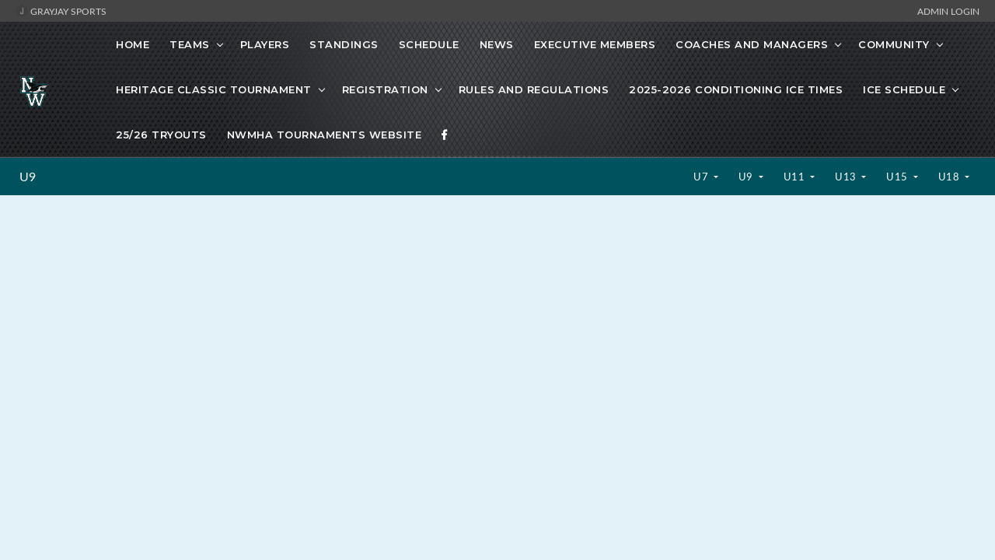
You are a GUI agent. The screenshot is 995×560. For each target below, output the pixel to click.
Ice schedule (904, 89)
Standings (344, 44)
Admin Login (948, 11)
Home (132, 44)
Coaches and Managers (752, 44)
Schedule (429, 44)
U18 (950, 177)
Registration (385, 89)
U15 (898, 177)
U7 (702, 177)
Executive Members (595, 44)
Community (894, 44)
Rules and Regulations (534, 89)
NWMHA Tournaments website (324, 134)
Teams (189, 44)
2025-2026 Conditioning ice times (736, 89)
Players (265, 44)
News (497, 44)
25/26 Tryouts (161, 134)
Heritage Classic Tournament (214, 89)
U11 (796, 177)
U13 (847, 177)
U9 (27, 176)
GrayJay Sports (61, 11)
